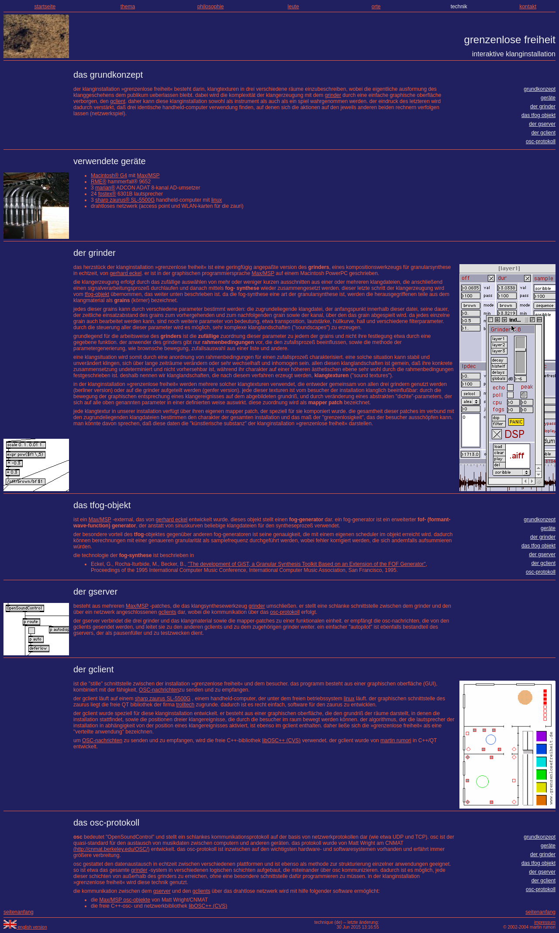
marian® (105, 188)
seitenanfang (18, 912)
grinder (333, 95)
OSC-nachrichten (159, 690)
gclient (117, 101)
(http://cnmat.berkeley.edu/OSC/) (111, 849)
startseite (44, 6)
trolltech (185, 705)
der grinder (543, 106)
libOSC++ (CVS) (281, 740)
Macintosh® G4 (109, 175)
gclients (167, 612)
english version (25, 927)
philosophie (210, 6)
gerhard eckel (125, 273)
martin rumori (395, 740)
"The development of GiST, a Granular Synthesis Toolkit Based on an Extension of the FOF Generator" (307, 564)
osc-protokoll (541, 141)
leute (293, 6)
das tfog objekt (538, 115)
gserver (162, 891)
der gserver (542, 124)
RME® (99, 182)
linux (216, 200)
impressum (545, 922)
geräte (548, 98)
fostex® (107, 194)
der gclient (543, 133)
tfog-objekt (97, 294)
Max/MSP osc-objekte (124, 900)
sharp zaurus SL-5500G (162, 698)
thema (128, 6)
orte (376, 6)
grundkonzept (540, 89)
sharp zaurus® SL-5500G (125, 200)
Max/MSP (148, 175)
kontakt (527, 6)
